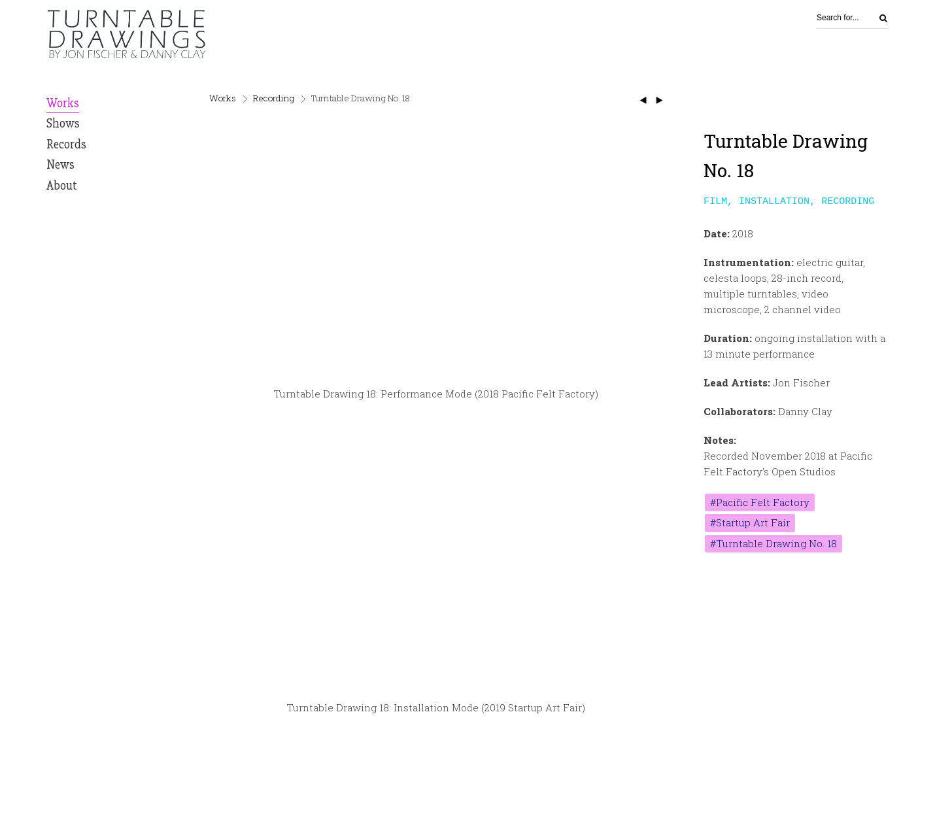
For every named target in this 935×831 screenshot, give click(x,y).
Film (715, 201)
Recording (273, 98)
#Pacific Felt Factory (759, 503)
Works (62, 103)
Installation (774, 201)
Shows (63, 123)
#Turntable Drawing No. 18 (773, 544)
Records (66, 144)
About (61, 186)
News (60, 165)
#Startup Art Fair (750, 523)
